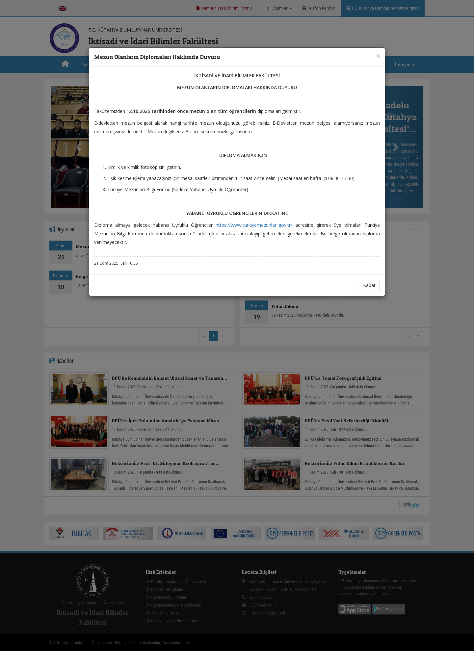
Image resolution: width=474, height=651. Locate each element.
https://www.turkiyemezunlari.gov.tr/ (254, 225)
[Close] (378, 55)
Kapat (369, 285)
